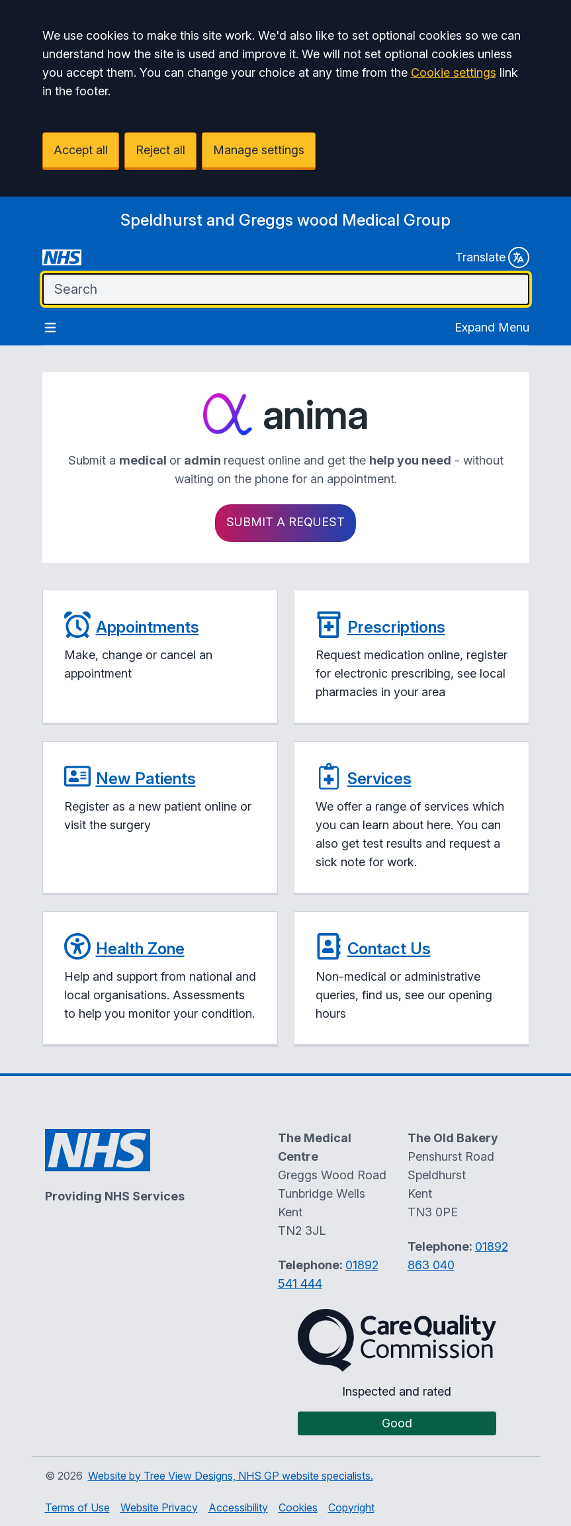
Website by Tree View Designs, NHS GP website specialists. (230, 1475)
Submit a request (285, 522)
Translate (492, 257)
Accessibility (238, 1507)
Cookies (298, 1507)
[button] (160, 657)
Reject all (160, 150)
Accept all (81, 150)
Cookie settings (453, 72)
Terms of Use (77, 1507)
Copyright (351, 1507)
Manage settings (258, 150)
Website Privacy (159, 1507)
